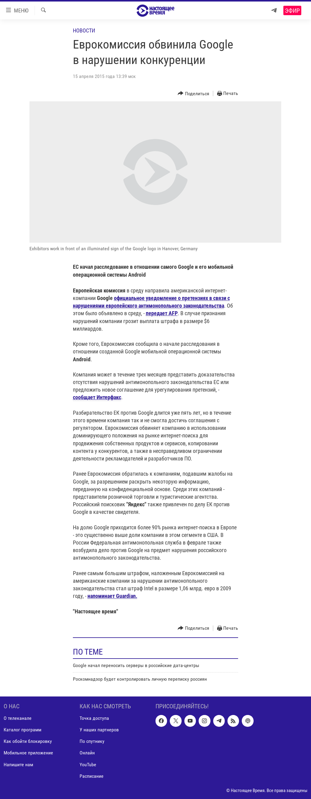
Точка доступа (94, 718)
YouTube (88, 764)
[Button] (193, 93)
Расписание (92, 776)
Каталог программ (22, 730)
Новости (84, 30)
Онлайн (87, 753)
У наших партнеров (99, 730)
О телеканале (18, 718)
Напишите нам (18, 764)
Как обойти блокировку (28, 741)
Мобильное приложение (28, 753)
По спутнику (92, 741)
